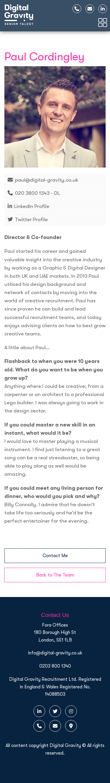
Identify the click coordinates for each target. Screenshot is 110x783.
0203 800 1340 (55, 666)
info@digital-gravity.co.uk (55, 653)
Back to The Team (55, 575)
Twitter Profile (31, 219)
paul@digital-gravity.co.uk (46, 180)
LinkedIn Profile (31, 206)
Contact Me (55, 555)
